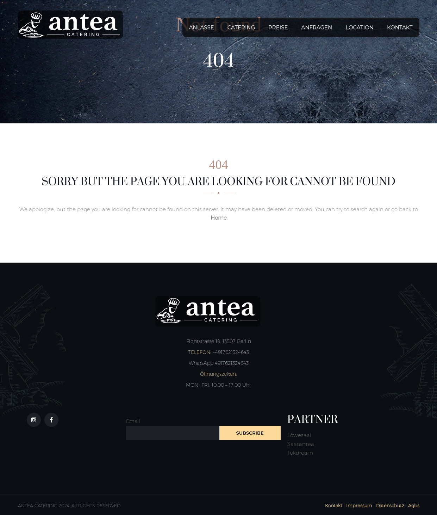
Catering (241, 27)
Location (359, 27)
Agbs (413, 505)
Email (133, 421)
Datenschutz (390, 505)
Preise (278, 27)
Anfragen (316, 27)
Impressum (359, 505)
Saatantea (300, 444)
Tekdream (300, 452)
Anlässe (201, 27)
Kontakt (400, 27)
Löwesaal (299, 435)
